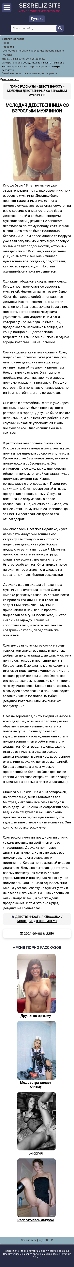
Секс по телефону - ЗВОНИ (37, 1240)
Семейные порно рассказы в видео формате (29, 73)
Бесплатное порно (13, 38)
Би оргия (35, 1123)
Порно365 (8, 46)
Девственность (28, 917)
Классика (52, 917)
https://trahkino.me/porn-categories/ (23, 58)
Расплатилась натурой (35, 1190)
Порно (5, 42)
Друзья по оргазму (35, 986)
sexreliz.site (12, 1250)
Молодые (25, 921)
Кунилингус (46, 921)
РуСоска (7, 54)
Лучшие (37, 19)
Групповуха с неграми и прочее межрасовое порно (33, 50)
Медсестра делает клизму (35, 1055)
